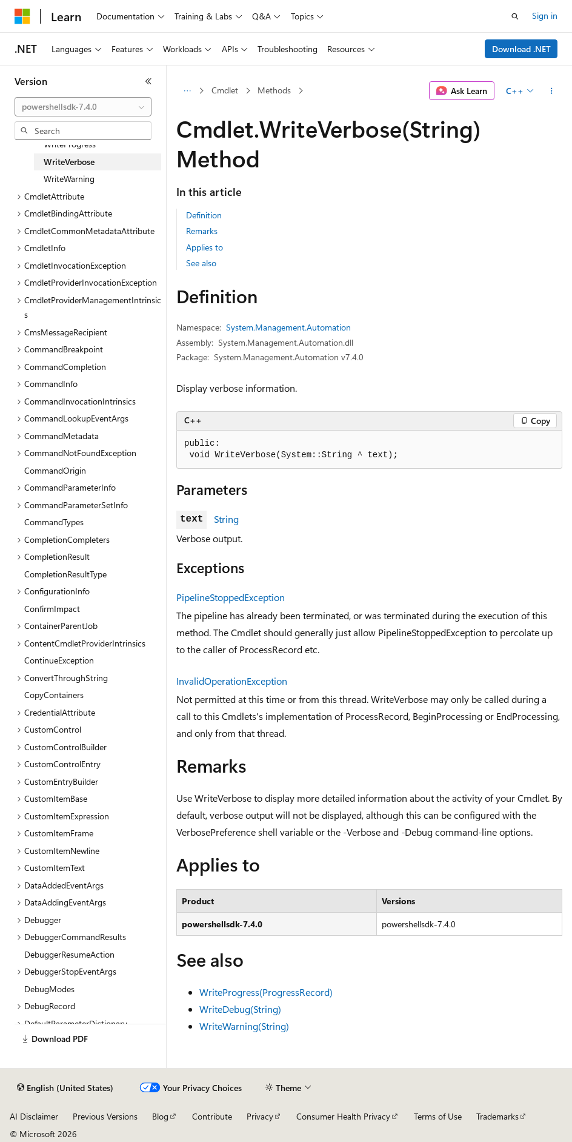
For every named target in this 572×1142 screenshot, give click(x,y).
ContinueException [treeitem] (59, 660)
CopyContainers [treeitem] (54, 694)
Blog (160, 1116)
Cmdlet (224, 90)
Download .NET (521, 49)
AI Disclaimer (34, 1116)
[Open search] (515, 16)
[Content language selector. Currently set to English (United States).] (65, 1088)
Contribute (212, 1116)
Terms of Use (438, 1116)
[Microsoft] (22, 16)
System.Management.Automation (288, 327)
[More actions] (551, 91)
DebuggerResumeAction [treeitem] (69, 954)
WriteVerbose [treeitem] (69, 161)
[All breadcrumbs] (187, 91)
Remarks (202, 231)
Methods (274, 90)
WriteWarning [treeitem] (69, 178)
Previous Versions (105, 1116)
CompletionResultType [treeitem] (65, 574)
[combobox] (83, 106)
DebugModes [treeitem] (49, 989)
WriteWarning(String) (244, 1025)
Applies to (204, 247)
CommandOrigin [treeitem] (55, 470)
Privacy (260, 1116)
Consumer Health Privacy (343, 1116)
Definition (204, 215)
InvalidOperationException (231, 680)
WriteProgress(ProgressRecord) (266, 992)
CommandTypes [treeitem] (54, 522)
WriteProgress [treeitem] (70, 144)
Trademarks (497, 1116)
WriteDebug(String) (240, 1009)
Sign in (544, 15)
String (226, 518)
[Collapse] (148, 81)
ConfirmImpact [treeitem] (52, 608)
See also (201, 263)
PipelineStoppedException (230, 597)
